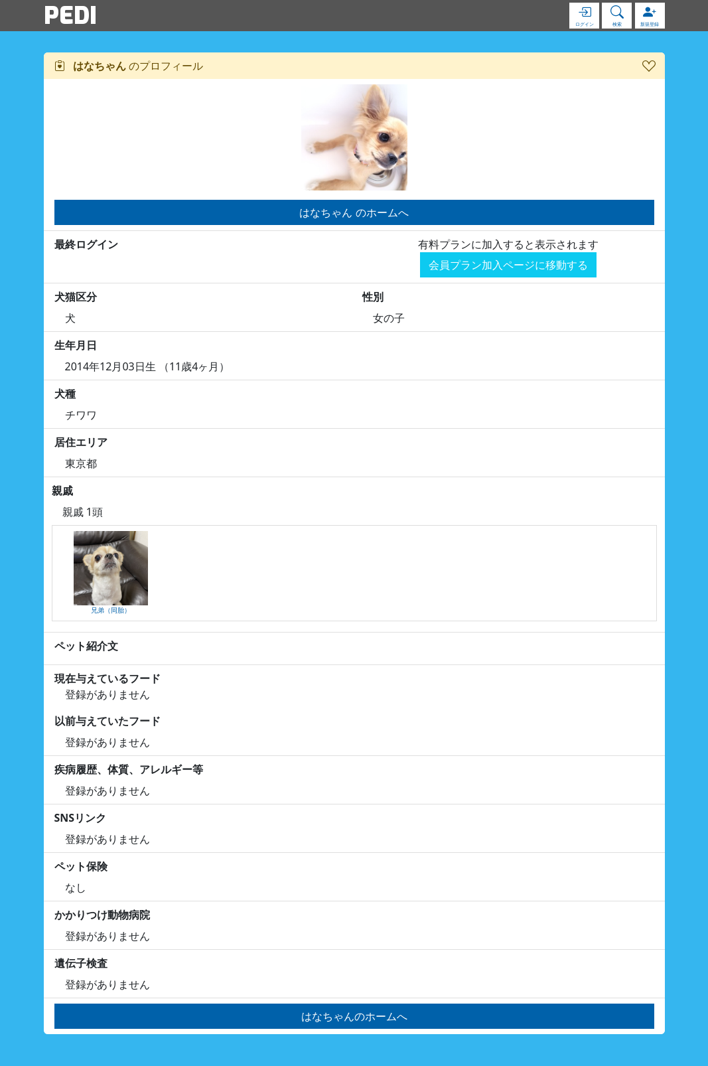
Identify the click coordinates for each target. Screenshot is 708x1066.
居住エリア (80, 442)
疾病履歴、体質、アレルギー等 (128, 769)
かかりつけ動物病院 (102, 914)
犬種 (65, 393)
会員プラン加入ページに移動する (508, 265)
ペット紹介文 (86, 646)
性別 (373, 296)
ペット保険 (80, 866)
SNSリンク (80, 817)
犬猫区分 (75, 296)
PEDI (70, 15)
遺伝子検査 (80, 963)
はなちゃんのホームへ (354, 1016)
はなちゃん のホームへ (353, 212)
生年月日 (75, 345)
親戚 (62, 490)
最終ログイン (86, 244)
